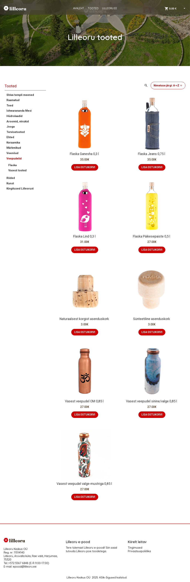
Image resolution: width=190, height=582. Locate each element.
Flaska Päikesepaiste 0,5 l (152, 236)
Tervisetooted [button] (15, 132)
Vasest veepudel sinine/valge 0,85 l (152, 401)
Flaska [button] (12, 165)
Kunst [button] (10, 183)
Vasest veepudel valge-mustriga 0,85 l (85, 484)
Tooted (11, 86)
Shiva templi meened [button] (20, 95)
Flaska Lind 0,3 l (84, 236)
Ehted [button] (10, 137)
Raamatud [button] (12, 100)
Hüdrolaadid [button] (14, 116)
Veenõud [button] (12, 153)
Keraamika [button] (13, 142)
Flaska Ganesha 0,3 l (85, 154)
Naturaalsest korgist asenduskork (85, 319)
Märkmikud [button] (13, 147)
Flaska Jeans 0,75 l (152, 154)
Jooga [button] (10, 126)
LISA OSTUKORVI (84, 167)
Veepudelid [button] (14, 158)
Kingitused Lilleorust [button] (20, 188)
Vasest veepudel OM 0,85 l (84, 401)
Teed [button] (9, 105)
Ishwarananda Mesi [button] (19, 110)
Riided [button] (10, 178)
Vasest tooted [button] (17, 170)
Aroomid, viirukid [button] (17, 121)
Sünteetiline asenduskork (152, 319)
